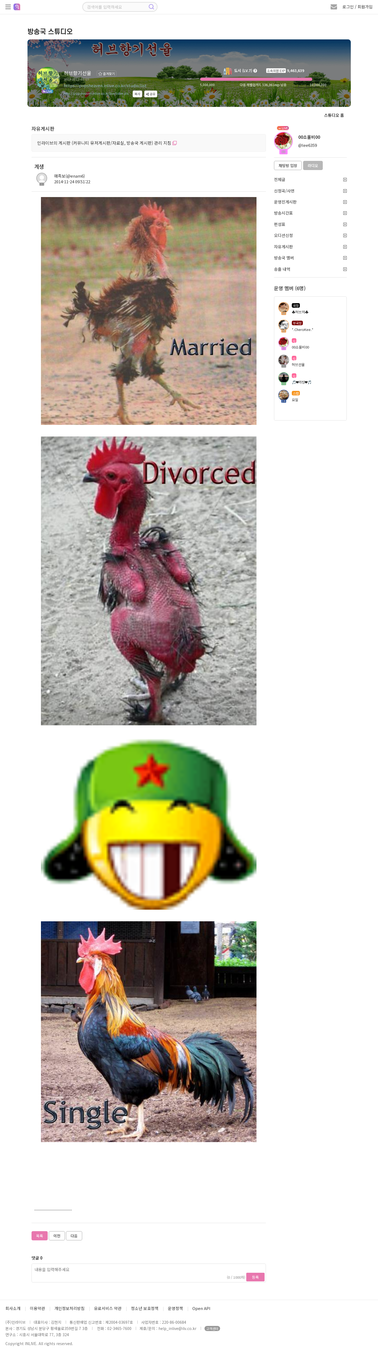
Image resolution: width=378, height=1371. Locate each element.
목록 (39, 1235)
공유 (150, 94)
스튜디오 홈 (334, 115)
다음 (74, 1235)
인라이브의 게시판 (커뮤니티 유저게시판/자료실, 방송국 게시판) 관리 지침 (107, 143)
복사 (137, 94)
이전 (56, 1235)
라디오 (313, 165)
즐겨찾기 (106, 73)
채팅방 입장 (288, 165)
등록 (255, 1277)
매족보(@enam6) (69, 176)
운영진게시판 (310, 202)
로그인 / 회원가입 (357, 6)
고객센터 (212, 1328)
